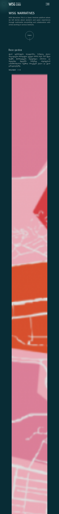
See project (15, 70)
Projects (30, 37)
